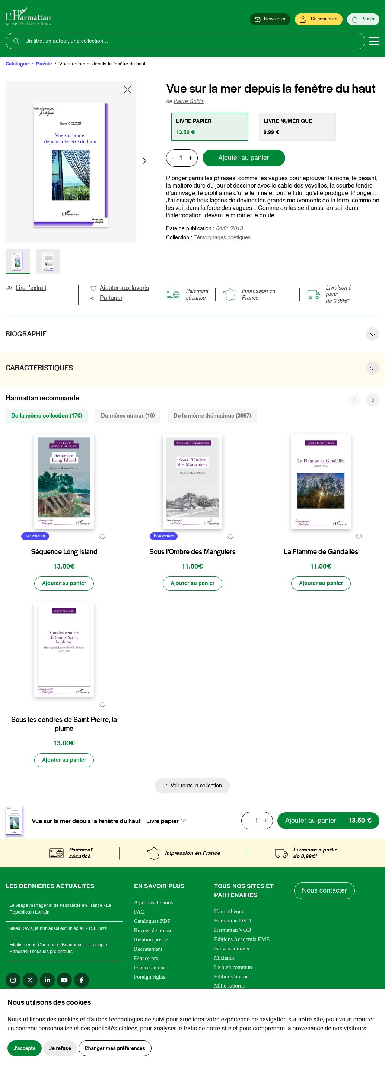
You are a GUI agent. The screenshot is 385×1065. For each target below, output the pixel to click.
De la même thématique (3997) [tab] (212, 416)
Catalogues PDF (152, 921)
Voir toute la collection (196, 786)
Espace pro (146, 958)
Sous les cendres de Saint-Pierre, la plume (64, 724)
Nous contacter (324, 891)
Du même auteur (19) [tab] (128, 416)
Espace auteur (149, 967)
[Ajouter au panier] (64, 583)
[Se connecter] (319, 19)
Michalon (225, 958)
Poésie (44, 64)
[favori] (102, 537)
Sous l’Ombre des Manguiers (192, 551)
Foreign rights (150, 977)
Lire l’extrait (26, 288)
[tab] (209, 127)
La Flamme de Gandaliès (321, 551)
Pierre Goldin (189, 101)
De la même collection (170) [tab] (46, 416)
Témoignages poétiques (222, 237)
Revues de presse (153, 930)
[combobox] (168, 821)
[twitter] (30, 980)
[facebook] (81, 980)
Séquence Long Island (64, 551)
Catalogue (17, 64)
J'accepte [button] (24, 1048)
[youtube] (64, 980)
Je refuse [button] (60, 1048)
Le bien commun (233, 967)
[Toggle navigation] (373, 41)
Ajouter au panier (243, 158)
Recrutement (148, 949)
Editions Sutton (231, 976)
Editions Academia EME (242, 939)
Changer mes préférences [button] (115, 1048)
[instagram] (13, 980)
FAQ (139, 912)
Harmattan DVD (232, 921)
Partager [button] (106, 298)
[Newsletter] (270, 19)
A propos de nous (153, 902)
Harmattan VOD (232, 930)
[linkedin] (47, 980)
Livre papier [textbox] (162, 821)
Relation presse (151, 940)
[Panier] (363, 19)
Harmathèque (229, 911)
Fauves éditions (231, 949)
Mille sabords (229, 986)
